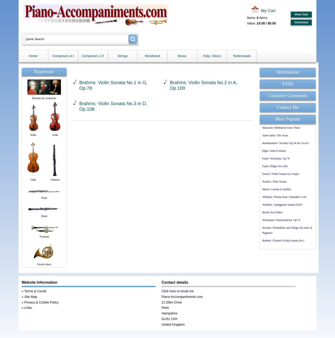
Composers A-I (63, 56)
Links (28, 308)
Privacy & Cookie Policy (41, 302)
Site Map (30, 297)
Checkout (301, 22)
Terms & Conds (35, 291)
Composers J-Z (93, 56)
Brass (182, 56)
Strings (122, 56)
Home (33, 56)
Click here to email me (177, 291)
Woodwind (152, 56)
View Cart (301, 14)
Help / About (212, 56)
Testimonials (242, 56)
